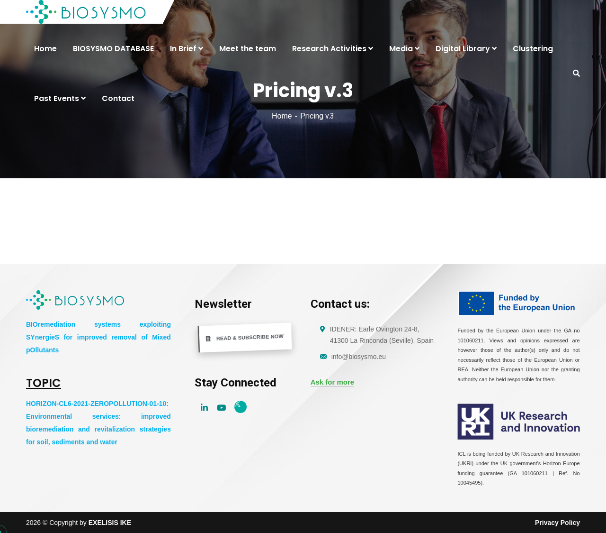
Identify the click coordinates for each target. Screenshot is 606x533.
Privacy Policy (557, 522)
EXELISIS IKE (110, 522)
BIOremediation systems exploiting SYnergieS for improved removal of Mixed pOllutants (98, 337)
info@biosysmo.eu (358, 356)
